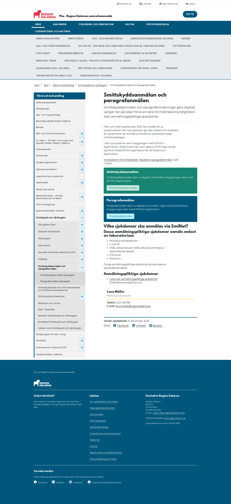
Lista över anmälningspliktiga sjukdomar (133, 279)
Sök (190, 14)
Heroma (94, 446)
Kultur (129, 24)
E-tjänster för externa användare (105, 433)
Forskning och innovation (96, 24)
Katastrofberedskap (99, 427)
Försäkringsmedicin (70, 53)
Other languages (98, 421)
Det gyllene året (47, 224)
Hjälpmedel (60, 24)
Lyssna (190, 4)
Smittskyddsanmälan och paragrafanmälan (51, 267)
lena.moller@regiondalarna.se (133, 306)
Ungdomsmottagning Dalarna (106, 482)
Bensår (186, 39)
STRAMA (42, 259)
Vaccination (44, 245)
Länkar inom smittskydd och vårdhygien (60, 328)
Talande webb (96, 414)
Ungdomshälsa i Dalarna (96, 76)
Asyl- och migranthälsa (107, 39)
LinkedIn (60, 482)
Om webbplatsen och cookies (104, 401)
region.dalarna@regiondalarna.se (169, 413)
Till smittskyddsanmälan (123, 188)
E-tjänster (145, 4)
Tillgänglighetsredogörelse (102, 408)
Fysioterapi (43, 53)
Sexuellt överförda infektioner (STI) (56, 252)
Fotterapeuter (182, 46)
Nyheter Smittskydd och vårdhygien (57, 315)
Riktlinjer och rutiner (49, 303)
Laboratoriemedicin (103, 53)
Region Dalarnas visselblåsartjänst (106, 452)
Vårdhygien (44, 238)
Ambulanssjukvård (48, 39)
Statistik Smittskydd (49, 231)
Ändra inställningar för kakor (103, 459)
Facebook (42, 482)
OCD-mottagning (150, 61)
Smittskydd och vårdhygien (95, 68)
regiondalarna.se (169, 4)
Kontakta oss (124, 4)
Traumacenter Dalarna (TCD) (54, 76)
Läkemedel (171, 53)
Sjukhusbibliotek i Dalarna (53, 68)
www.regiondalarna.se (174, 418)
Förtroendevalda (157, 24)
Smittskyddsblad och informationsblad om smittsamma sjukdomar (59, 289)
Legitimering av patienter (141, 53)
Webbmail (95, 440)
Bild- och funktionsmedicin (53, 46)
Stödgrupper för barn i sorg (139, 68)
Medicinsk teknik (46, 61)
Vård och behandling (63, 85)
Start (36, 85)
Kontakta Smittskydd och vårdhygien (58, 322)
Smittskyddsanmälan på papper (57, 275)
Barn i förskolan (46, 309)
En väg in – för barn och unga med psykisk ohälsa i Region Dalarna (122, 46)
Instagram (78, 482)
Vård (38, 24)
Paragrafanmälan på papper (55, 281)
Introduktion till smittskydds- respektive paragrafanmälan (138, 159)
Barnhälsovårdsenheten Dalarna (152, 39)
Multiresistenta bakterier (51, 296)
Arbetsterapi (76, 39)
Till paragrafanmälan (120, 216)
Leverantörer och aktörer (52, 31)
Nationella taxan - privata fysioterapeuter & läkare (98, 61)
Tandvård (172, 68)
